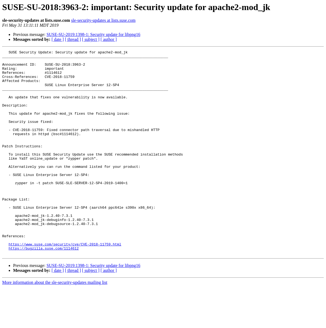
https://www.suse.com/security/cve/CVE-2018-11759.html (64, 283)
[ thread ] (73, 39)
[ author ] (109, 39)
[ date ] (58, 39)
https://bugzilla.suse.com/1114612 (43, 288)
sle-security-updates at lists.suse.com (103, 20)
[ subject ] (90, 39)
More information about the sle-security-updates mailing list (54, 323)
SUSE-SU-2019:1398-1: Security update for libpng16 (93, 34)
